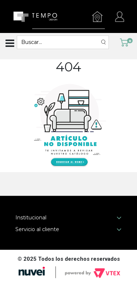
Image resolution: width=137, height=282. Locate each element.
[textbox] (59, 42)
